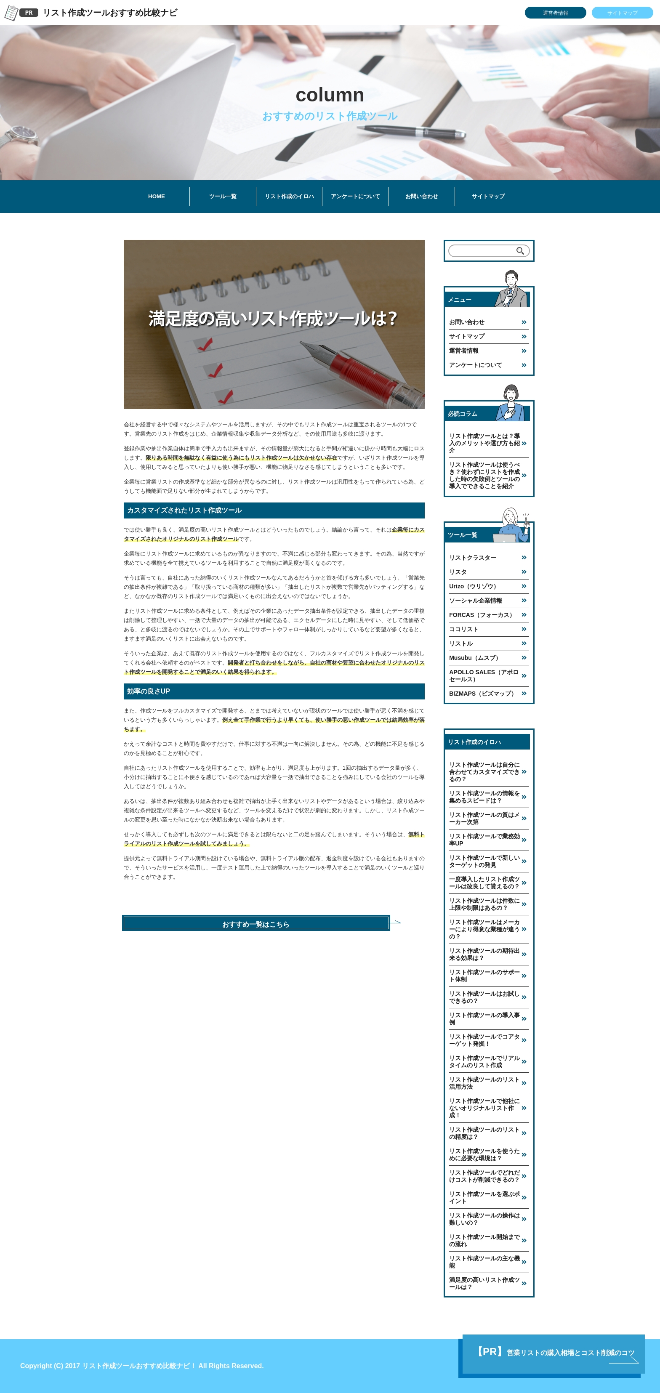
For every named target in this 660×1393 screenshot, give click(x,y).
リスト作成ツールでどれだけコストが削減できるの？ (484, 1176)
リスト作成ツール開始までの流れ (484, 1240)
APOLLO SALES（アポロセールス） (484, 676)
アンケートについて (355, 196)
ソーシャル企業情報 (475, 600)
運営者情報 (555, 13)
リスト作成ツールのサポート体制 (484, 976)
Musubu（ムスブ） (475, 657)
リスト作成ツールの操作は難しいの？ (484, 1219)
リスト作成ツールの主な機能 (484, 1262)
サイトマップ (622, 13)
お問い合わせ (421, 196)
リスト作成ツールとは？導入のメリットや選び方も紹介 (484, 443)
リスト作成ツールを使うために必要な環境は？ (484, 1155)
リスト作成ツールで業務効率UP (484, 840)
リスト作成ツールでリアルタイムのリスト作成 (484, 1062)
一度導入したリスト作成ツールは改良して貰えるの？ (484, 883)
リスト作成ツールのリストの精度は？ (484, 1133)
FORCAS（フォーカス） (482, 614)
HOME (156, 196)
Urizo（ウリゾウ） (474, 586)
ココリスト (464, 629)
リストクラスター (472, 557)
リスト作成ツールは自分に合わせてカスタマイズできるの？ (484, 771)
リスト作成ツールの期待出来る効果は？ (484, 954)
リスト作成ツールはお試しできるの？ (484, 997)
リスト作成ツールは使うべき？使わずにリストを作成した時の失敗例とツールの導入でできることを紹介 (484, 475)
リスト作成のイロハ (289, 196)
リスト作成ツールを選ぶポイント (484, 1197)
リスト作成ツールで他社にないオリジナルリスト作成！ (484, 1108)
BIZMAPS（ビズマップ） (483, 693)
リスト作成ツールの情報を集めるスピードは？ (484, 797)
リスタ (458, 572)
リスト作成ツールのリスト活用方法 (484, 1083)
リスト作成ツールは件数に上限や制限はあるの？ (484, 904)
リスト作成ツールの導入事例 (484, 1019)
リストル (461, 643)
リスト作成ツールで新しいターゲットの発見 (484, 861)
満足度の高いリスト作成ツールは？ (484, 1283)
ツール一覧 (223, 196)
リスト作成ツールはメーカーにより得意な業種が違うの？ (484, 929)
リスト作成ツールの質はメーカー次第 (484, 818)
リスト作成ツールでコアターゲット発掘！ (484, 1040)
